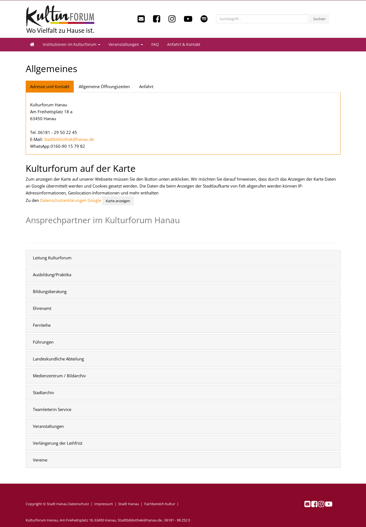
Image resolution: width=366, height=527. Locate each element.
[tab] (183, 257)
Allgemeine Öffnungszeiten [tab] (104, 86)
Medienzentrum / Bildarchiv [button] (59, 375)
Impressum (103, 503)
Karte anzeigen (118, 200)
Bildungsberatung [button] (50, 291)
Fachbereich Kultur (159, 503)
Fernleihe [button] (42, 325)
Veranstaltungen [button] (48, 426)
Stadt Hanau (128, 503)
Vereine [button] (40, 460)
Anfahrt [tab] (146, 86)
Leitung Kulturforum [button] (52, 257)
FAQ (155, 44)
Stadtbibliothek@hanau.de (69, 139)
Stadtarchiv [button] (43, 392)
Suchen (319, 18)
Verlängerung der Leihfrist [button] (57, 443)
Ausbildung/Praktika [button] (52, 274)
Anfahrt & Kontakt (183, 44)
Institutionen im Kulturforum (71, 44)
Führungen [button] (43, 342)
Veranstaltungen (126, 44)
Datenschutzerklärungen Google (70, 200)
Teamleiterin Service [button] (52, 409)
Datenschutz (78, 503)
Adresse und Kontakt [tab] (49, 86)
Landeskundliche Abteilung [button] (58, 359)
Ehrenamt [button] (42, 308)
